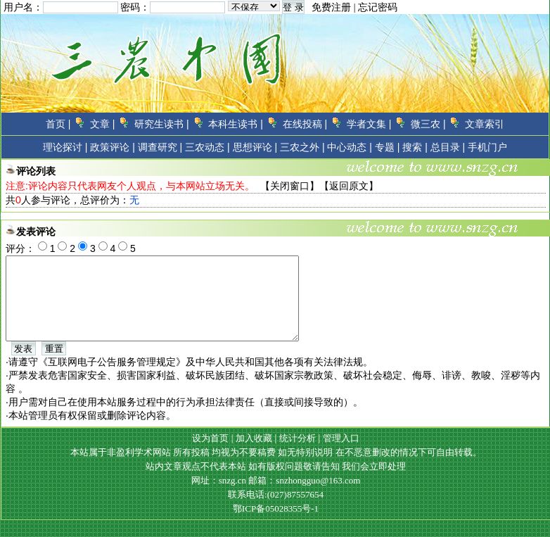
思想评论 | (255, 147)
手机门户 (487, 147)
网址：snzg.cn (220, 497)
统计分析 (297, 455)
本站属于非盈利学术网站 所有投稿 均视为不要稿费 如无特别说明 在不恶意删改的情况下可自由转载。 (276, 469)
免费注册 (331, 7)
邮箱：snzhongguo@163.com (304, 497)
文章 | (102, 123)
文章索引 (484, 123)
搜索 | (415, 147)
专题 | (387, 147)
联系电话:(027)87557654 (276, 511)
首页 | (58, 123)
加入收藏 (254, 455)
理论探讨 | (65, 147)
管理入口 (341, 455)
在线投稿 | (305, 123)
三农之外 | (302, 147)
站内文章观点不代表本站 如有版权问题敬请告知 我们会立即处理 (276, 483)
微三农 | (428, 123)
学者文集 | (369, 123)
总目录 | (448, 147)
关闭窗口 (289, 185)
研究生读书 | (161, 123)
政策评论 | (112, 147)
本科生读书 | (235, 123)
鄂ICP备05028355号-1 (276, 525)
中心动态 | (349, 147)
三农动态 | (207, 147)
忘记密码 (377, 7)
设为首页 (210, 455)
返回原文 (349, 185)
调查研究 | (160, 147)
